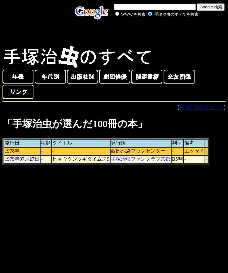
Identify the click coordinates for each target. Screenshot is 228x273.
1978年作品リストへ (201, 107)
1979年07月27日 (22, 159)
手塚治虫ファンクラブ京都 (140, 159)
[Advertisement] (150, 32)
